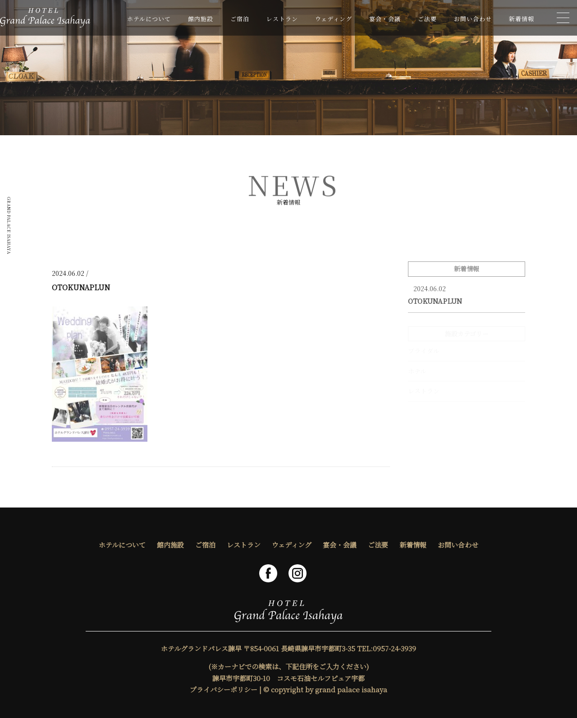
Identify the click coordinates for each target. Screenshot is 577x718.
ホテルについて (149, 18)
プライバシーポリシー (223, 689)
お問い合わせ (473, 18)
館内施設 (200, 18)
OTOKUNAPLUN (435, 301)
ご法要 (427, 18)
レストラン (282, 18)
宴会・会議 (385, 18)
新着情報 (521, 18)
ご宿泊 (239, 18)
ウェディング (333, 18)
